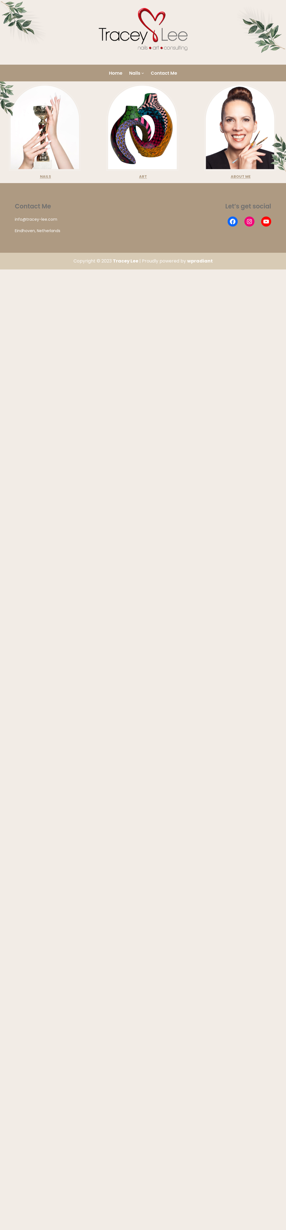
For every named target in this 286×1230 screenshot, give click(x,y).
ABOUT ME (241, 176)
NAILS (45, 176)
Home (115, 73)
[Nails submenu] (142, 73)
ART (143, 176)
